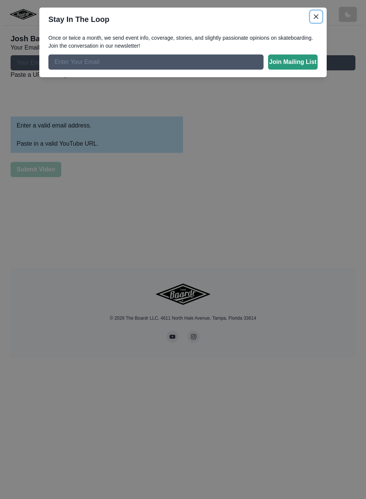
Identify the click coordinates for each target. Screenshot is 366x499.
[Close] (316, 17)
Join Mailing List (292, 62)
